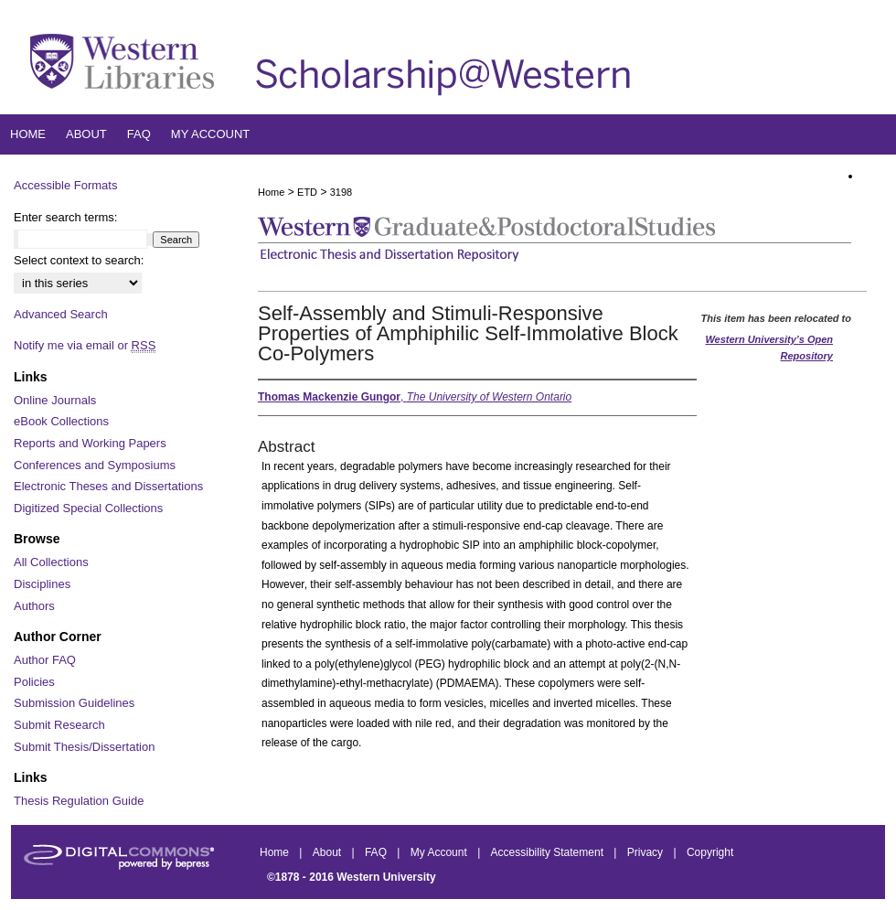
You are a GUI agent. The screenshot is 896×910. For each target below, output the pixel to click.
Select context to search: (79, 260)
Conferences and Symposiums (95, 465)
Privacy (647, 852)
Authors (34, 606)
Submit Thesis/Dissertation (84, 747)
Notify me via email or (84, 345)
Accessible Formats (65, 185)
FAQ (377, 852)
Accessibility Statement (549, 852)
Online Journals (55, 400)
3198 (341, 192)
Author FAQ (45, 660)
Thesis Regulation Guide (79, 801)
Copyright (710, 852)
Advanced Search (61, 314)
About (329, 852)
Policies (34, 682)
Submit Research (59, 725)
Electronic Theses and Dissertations (108, 486)
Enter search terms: (65, 217)
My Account (440, 852)
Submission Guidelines (74, 703)
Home (271, 192)
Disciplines (42, 584)
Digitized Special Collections (88, 508)
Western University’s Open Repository (769, 347)
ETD (307, 192)
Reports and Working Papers (90, 443)
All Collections (51, 562)
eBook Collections (61, 421)
